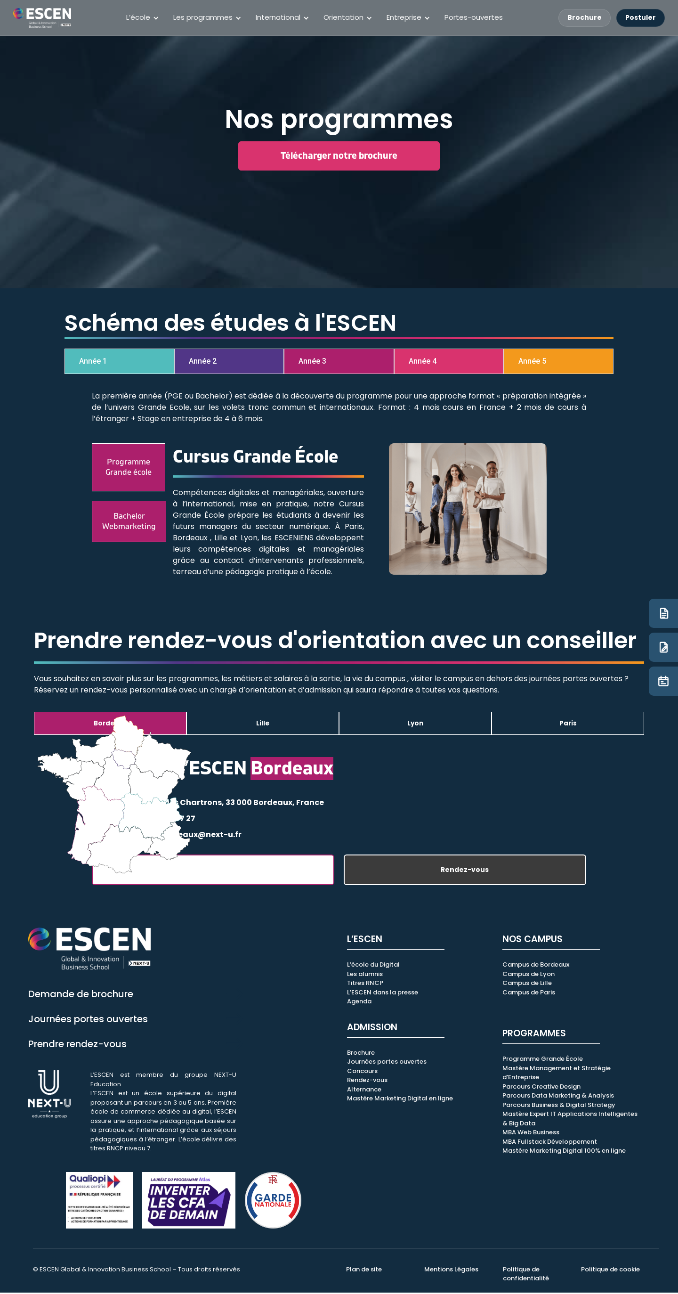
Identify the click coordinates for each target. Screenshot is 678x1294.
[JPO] (663, 681)
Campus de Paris (528, 993)
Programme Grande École (542, 1060)
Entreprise (404, 17)
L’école (138, 17)
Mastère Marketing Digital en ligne (400, 1100)
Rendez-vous (465, 871)
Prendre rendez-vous (77, 1045)
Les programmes (203, 17)
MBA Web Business (530, 1134)
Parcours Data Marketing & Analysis (558, 1097)
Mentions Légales (451, 1270)
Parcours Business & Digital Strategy (558, 1106)
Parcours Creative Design (541, 1087)
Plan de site (364, 1270)
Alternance (364, 1090)
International (278, 17)
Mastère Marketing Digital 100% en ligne (564, 1152)
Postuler (640, 17)
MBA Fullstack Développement (549, 1143)
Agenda (359, 1003)
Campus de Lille (527, 984)
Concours (362, 1072)
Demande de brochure (80, 995)
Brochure (584, 17)
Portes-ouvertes (473, 17)
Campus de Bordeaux (535, 966)
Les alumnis (365, 975)
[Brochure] (663, 613)
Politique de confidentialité (526, 1275)
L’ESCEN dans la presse (382, 993)
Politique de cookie (610, 1270)
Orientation (343, 17)
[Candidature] (663, 647)
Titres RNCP (365, 984)
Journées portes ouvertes (88, 1020)
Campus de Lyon (528, 975)
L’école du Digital (373, 966)
